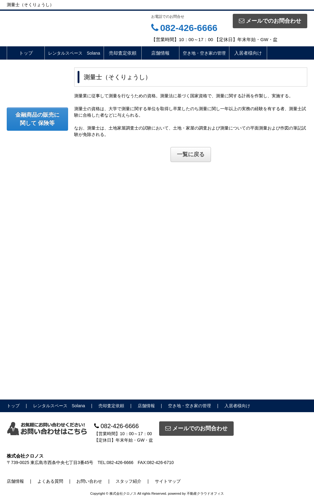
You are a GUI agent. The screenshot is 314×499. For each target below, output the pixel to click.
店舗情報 (160, 53)
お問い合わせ (89, 481)
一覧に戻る (191, 154)
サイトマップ (168, 481)
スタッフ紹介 (128, 481)
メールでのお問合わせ (270, 21)
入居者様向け (248, 53)
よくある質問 (50, 481)
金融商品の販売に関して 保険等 (37, 119)
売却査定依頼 (122, 53)
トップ (26, 53)
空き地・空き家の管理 (204, 53)
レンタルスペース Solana (74, 53)
